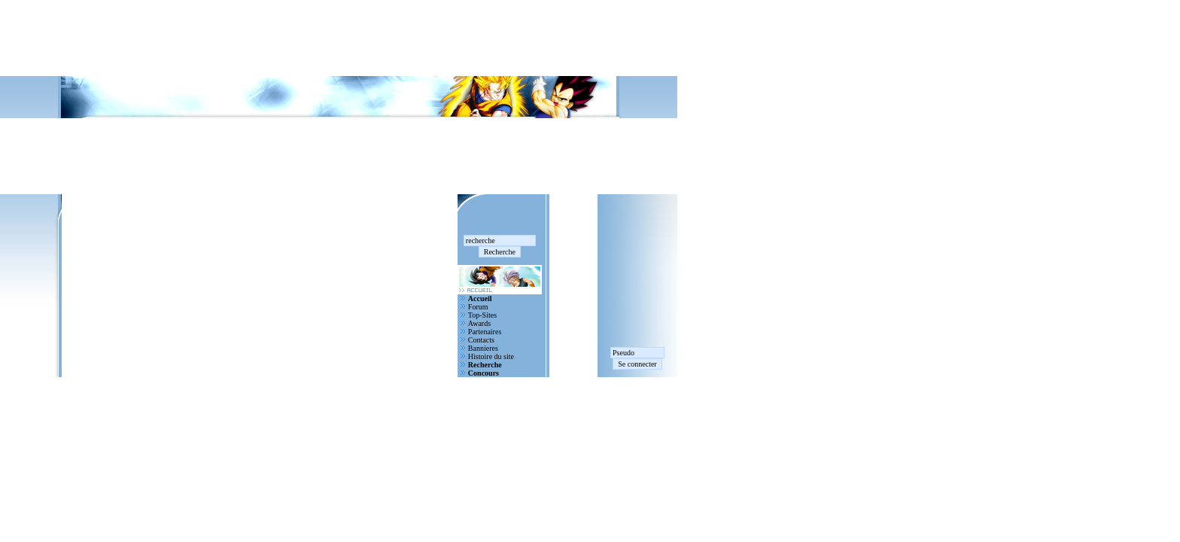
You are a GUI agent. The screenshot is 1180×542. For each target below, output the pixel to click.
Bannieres (483, 348)
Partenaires (484, 331)
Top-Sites (482, 315)
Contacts (481, 340)
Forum (478, 307)
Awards (479, 323)
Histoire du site (491, 356)
